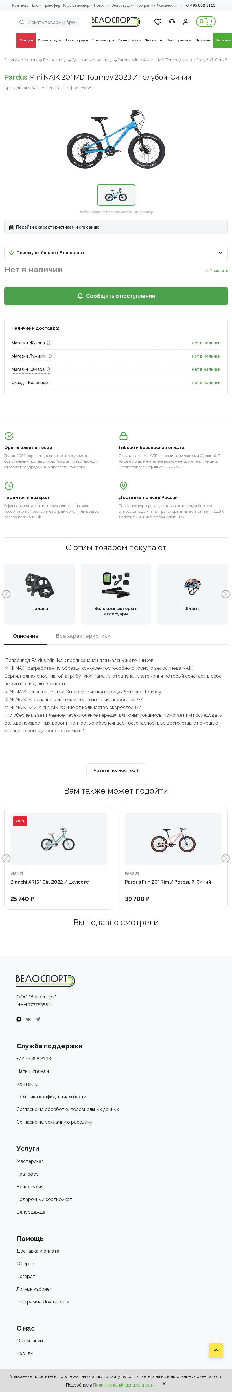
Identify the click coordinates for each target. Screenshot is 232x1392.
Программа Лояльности (156, 5)
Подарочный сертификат (44, 1199)
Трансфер (51, 5)
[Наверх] (216, 1350)
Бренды (24, 1353)
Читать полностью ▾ (116, 770)
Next (225, 594)
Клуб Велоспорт (77, 5)
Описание (26, 636)
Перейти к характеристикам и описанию (54, 227)
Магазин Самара (31, 369)
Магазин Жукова (31, 342)
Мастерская (30, 1161)
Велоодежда (30, 1212)
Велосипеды (55, 60)
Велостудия (122, 5)
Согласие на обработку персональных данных (67, 1109)
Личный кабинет (34, 1289)
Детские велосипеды (92, 60)
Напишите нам (32, 1071)
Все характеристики (83, 636)
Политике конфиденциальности (124, 1385)
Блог (36, 5)
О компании (29, 1341)
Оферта (25, 1263)
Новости (101, 5)
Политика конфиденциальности (51, 1096)
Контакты (20, 5)
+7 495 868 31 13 (200, 5)
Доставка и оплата (37, 1251)
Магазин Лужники (32, 356)
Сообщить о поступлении (116, 296)
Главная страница (21, 60)
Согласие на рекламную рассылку (54, 1122)
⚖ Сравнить (216, 271)
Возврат (25, 1276)
